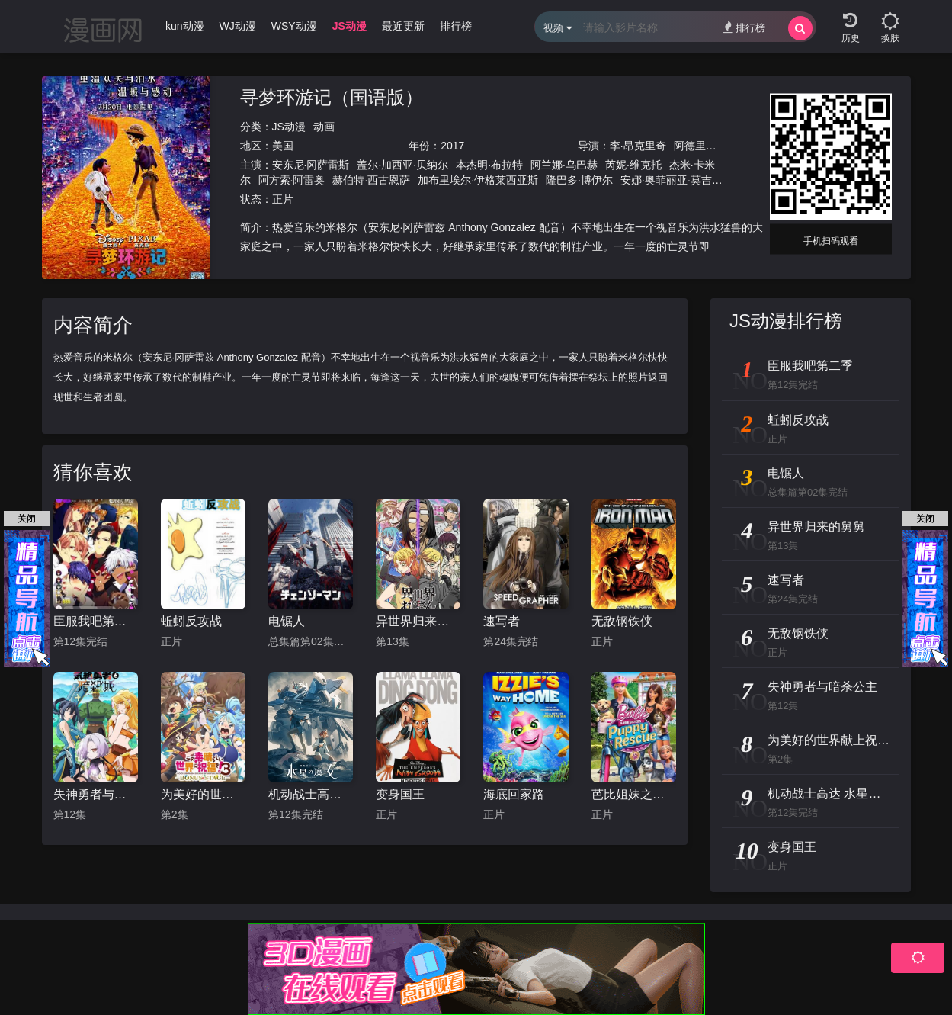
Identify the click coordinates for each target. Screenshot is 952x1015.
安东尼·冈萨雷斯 (311, 165)
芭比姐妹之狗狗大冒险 (633, 794)
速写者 (501, 621)
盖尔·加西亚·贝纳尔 (402, 165)
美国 (282, 146)
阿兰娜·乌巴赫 (564, 165)
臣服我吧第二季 (95, 621)
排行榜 (744, 27)
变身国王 (400, 794)
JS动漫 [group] (349, 26)
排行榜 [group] (456, 26)
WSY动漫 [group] (294, 26)
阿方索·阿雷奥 (291, 180)
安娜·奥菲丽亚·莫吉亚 (671, 180)
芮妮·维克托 (633, 165)
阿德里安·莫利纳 (713, 146)
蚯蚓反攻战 (191, 621)
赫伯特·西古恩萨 (371, 180)
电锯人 (286, 621)
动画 (324, 126)
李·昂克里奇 (638, 146)
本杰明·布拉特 (489, 165)
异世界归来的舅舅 (418, 621)
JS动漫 (289, 126)
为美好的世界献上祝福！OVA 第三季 (203, 794)
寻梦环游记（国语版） (331, 97)
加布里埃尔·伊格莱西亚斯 (478, 180)
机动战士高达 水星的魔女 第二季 (310, 794)
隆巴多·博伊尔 (579, 180)
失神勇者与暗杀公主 (95, 794)
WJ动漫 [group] (238, 26)
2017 (452, 146)
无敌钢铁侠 (621, 621)
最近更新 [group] (403, 26)
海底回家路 (513, 794)
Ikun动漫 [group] (183, 26)
